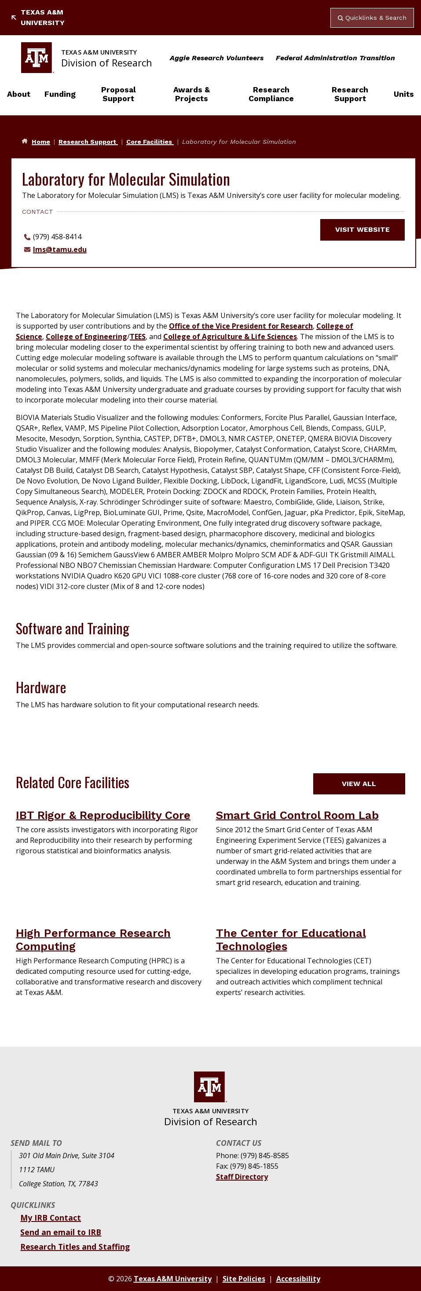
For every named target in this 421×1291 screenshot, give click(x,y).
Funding (60, 94)
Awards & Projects (191, 94)
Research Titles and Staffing (75, 1246)
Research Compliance (271, 94)
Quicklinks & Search (372, 17)
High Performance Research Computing (93, 939)
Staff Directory (242, 1176)
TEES (138, 336)
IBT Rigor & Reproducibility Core (103, 815)
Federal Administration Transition (335, 58)
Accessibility (298, 1279)
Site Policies (244, 1279)
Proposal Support (118, 94)
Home (41, 141)
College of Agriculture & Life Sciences (230, 336)
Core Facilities (150, 141)
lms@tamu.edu (60, 249)
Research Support (350, 94)
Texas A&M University (38, 17)
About (18, 94)
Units (404, 94)
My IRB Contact (50, 1217)
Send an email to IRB (60, 1232)
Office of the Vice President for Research (241, 326)
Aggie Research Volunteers (217, 58)
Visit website (367, 229)
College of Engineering (86, 336)
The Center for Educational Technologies (291, 939)
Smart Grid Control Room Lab (297, 815)
